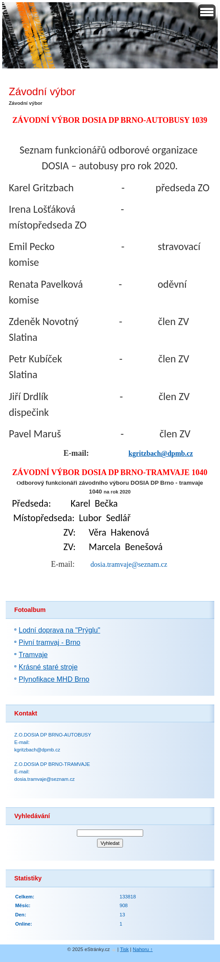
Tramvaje (33, 654)
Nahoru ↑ (142, 949)
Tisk (124, 949)
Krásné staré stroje (48, 667)
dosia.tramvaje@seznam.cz (128, 564)
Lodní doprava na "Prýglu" (60, 630)
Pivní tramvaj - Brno (49, 642)
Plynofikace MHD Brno (54, 679)
